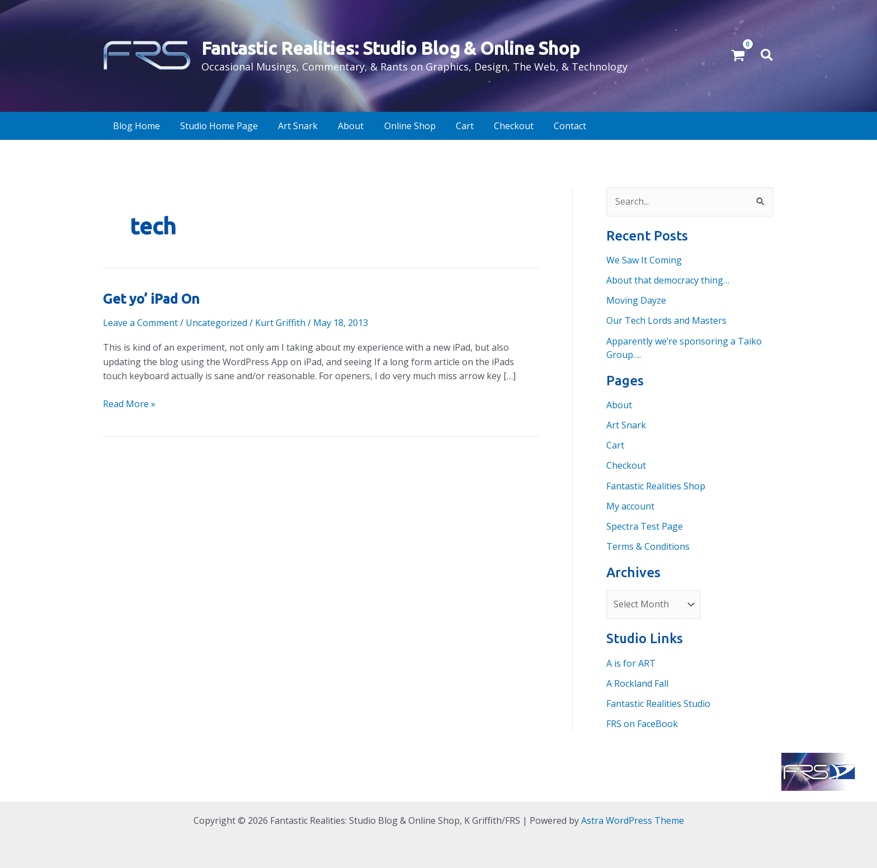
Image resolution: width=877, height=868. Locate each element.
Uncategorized (216, 323)
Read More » (129, 404)
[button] (767, 55)
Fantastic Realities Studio (658, 702)
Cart (429, 126)
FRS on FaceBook (642, 722)
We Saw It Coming (644, 260)
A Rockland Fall (637, 682)
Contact (522, 126)
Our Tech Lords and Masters (666, 320)
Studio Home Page (208, 126)
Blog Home (132, 126)
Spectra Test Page (644, 525)
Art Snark (281, 126)
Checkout (472, 126)
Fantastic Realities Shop (655, 485)
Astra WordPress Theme (632, 819)
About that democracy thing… (667, 280)
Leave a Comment (140, 323)
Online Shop (380, 126)
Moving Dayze (636, 300)
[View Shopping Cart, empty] (738, 56)
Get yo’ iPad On (151, 298)
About (328, 126)
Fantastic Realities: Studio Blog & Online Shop (390, 48)
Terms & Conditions (648, 545)
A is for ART (631, 661)
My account (630, 505)
